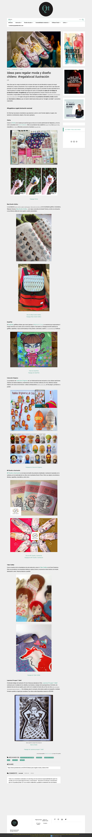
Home (10, 22)
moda (21, 69)
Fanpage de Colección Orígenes (34, 467)
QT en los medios (38, 824)
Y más (60, 835)
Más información (56, 835)
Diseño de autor (28, 22)
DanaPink (10, 324)
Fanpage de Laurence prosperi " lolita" (34, 749)
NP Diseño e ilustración (13, 473)
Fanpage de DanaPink (33, 373)
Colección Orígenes (22, 380)
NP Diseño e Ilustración (48, 753)
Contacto (45, 823)
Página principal (38, 819)
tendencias (14, 69)
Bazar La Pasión (33, 744)
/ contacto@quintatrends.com (15, 25)
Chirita (13, 123)
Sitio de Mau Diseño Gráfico (34, 314)
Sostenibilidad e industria (42, 22)
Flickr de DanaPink (34, 371)
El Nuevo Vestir (56, 22)
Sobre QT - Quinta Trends (45, 820)
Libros (65, 22)
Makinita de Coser (38, 324)
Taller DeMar (43, 567)
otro (20, 689)
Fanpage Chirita (34, 199)
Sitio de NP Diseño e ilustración (34, 555)
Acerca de (19, 22)
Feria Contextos (22, 125)
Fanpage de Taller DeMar (33, 675)
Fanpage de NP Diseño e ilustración (34, 557)
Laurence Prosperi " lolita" (50, 683)
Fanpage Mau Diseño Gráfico (33, 316)
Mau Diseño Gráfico (21, 209)
